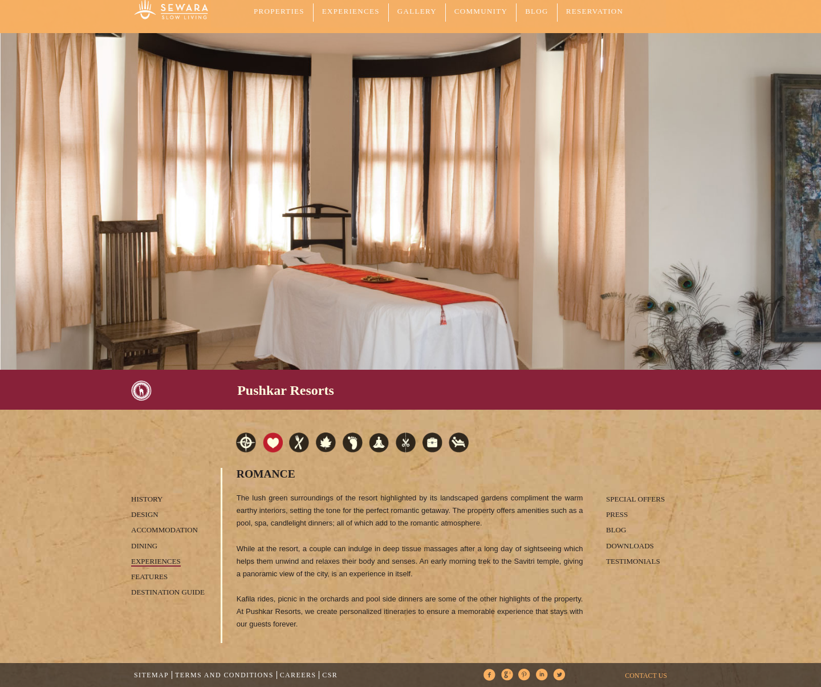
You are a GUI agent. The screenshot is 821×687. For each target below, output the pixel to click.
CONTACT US (646, 676)
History (146, 499)
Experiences (156, 561)
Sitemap (151, 675)
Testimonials (633, 561)
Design (144, 514)
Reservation (594, 11)
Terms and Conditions (224, 675)
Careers (298, 675)
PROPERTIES (279, 11)
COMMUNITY (480, 11)
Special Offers (635, 499)
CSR (330, 675)
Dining (144, 545)
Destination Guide (168, 592)
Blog (536, 11)
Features (149, 576)
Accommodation (164, 530)
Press (617, 514)
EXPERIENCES (351, 11)
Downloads (630, 545)
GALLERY (417, 11)
